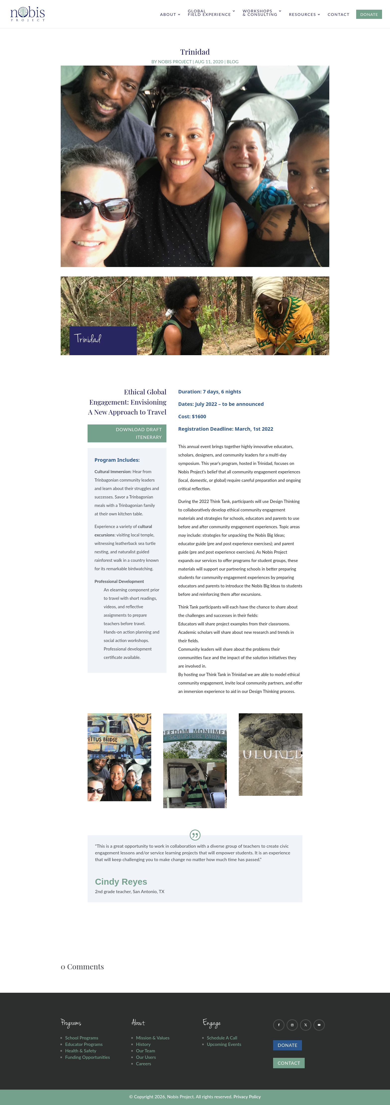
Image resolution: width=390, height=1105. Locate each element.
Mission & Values (153, 1037)
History (143, 1044)
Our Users (146, 1057)
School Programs (81, 1037)
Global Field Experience (209, 13)
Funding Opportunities (87, 1057)
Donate (287, 1045)
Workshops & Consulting (260, 13)
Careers (143, 1063)
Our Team (145, 1050)
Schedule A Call (222, 1037)
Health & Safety (80, 1050)
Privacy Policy (247, 1096)
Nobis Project (175, 61)
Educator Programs (84, 1044)
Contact (339, 15)
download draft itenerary (139, 433)
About (168, 15)
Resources (302, 15)
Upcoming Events (224, 1044)
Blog (233, 61)
